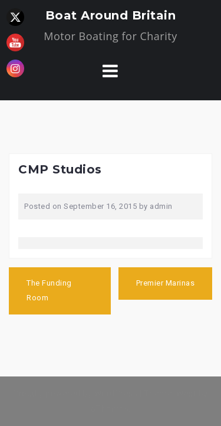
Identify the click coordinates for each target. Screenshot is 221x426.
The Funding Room (49, 290)
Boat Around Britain (110, 15)
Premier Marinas (165, 282)
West (186, 393)
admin (161, 206)
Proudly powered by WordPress (75, 393)
